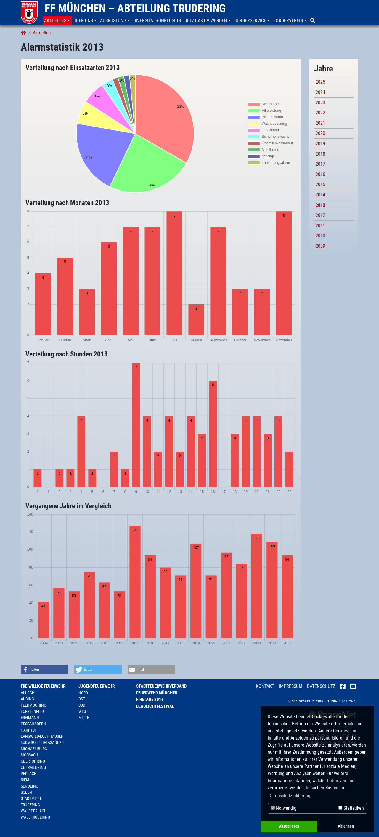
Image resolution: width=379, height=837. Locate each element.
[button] (57, 20)
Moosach (29, 755)
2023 (320, 102)
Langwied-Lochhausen (42, 736)
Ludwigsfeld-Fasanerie (43, 742)
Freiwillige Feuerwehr (43, 686)
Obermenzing (33, 767)
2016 (320, 174)
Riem (25, 779)
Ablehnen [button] (346, 826)
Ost (81, 699)
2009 (320, 246)
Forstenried (32, 711)
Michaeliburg (34, 748)
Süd (81, 705)
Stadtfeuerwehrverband (161, 686)
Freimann (30, 717)
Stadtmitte (31, 798)
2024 (320, 92)
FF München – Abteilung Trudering (135, 8)
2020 (320, 133)
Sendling (29, 786)
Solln (26, 792)
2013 (320, 205)
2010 (320, 236)
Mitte (83, 717)
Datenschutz (321, 686)
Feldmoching (33, 705)
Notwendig (283, 808)
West (83, 711)
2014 (320, 195)
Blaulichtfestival (155, 706)
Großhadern (33, 723)
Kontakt (265, 686)
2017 (320, 164)
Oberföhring (33, 761)
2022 (320, 113)
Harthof (29, 730)
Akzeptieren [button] (289, 826)
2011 (320, 225)
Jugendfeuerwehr (96, 686)
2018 (320, 154)
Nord (83, 692)
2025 (320, 82)
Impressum (290, 686)
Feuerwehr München (156, 693)
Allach (28, 692)
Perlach (29, 773)
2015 (320, 184)
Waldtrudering (35, 817)
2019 (320, 143)
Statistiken (351, 808)
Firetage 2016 (150, 699)
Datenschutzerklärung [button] (289, 795)
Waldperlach (34, 811)
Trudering (30, 804)
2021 (320, 123)
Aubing (27, 699)
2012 (320, 215)
